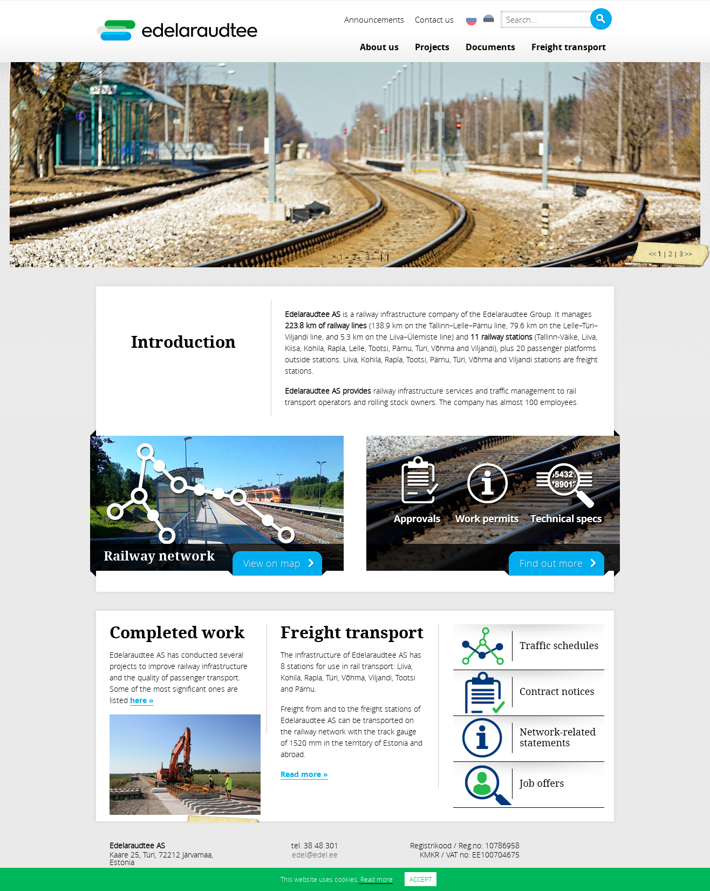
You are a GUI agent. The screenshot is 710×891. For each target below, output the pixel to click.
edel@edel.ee (315, 854)
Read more (376, 879)
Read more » (304, 774)
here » (142, 700)
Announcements (374, 19)
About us (379, 47)
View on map (272, 563)
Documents (490, 47)
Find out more (551, 563)
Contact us (434, 19)
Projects (432, 47)
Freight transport (568, 47)
